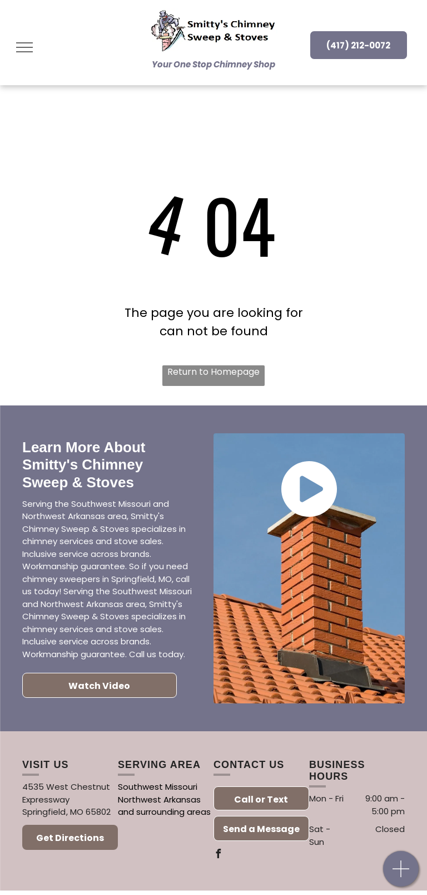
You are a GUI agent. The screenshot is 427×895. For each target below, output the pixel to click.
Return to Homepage (213, 371)
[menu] (24, 47)
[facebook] (218, 855)
